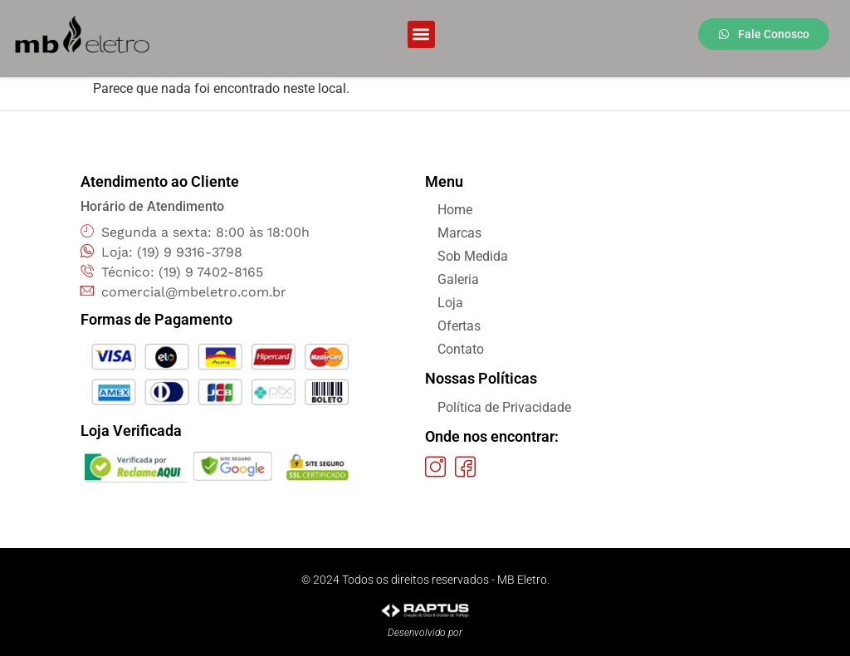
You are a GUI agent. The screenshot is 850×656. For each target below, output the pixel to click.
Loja (450, 303)
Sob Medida (472, 256)
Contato (460, 349)
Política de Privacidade (504, 407)
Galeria (458, 279)
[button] (421, 34)
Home (454, 210)
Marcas (459, 233)
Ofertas (459, 326)
